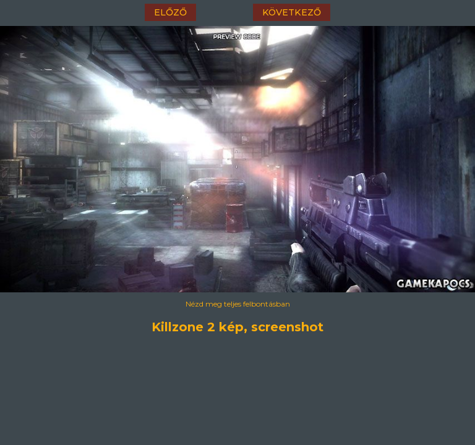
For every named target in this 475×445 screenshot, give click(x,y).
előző (170, 12)
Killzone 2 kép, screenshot (237, 327)
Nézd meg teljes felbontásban (238, 303)
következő (291, 12)
